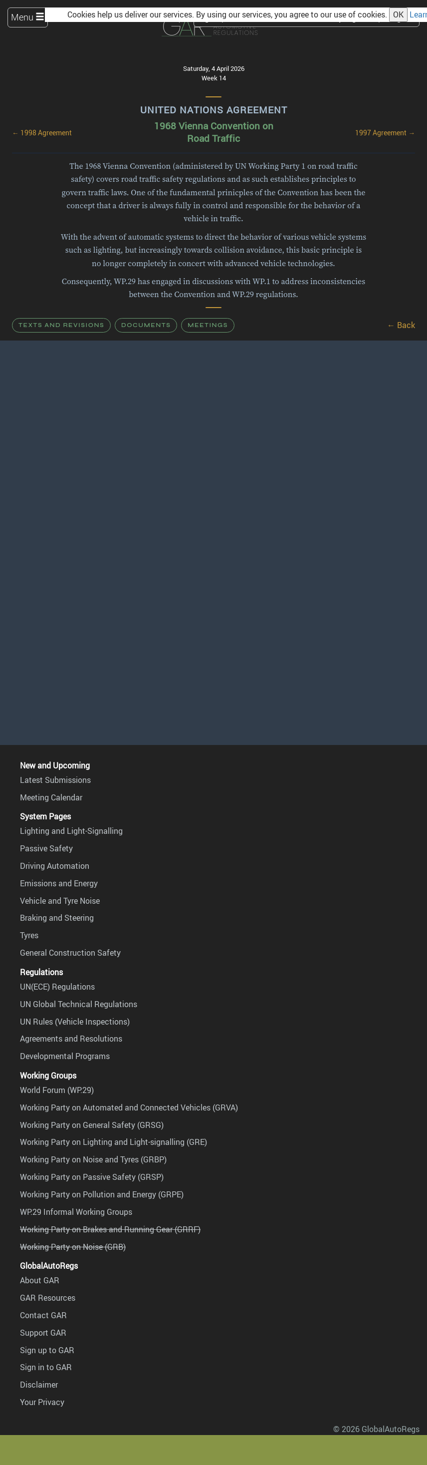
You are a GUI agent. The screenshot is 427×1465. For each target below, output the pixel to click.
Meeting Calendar (51, 797)
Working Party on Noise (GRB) (73, 1246)
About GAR (39, 1280)
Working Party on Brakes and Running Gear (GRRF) (110, 1229)
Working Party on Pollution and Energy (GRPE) (102, 1194)
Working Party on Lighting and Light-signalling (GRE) (113, 1141)
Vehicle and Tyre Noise (60, 900)
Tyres (29, 935)
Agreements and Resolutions (71, 1038)
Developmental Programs (65, 1056)
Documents (146, 325)
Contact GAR (43, 1315)
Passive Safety (46, 848)
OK (398, 14)
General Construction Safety (70, 952)
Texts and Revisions (61, 325)
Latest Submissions (55, 779)
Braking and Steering (57, 917)
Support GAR (43, 1332)
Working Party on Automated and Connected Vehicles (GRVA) (129, 1107)
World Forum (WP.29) (57, 1090)
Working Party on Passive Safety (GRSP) (92, 1176)
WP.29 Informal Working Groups (76, 1211)
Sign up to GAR (47, 1350)
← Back (401, 325)
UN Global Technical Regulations (78, 1004)
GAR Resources (47, 1297)
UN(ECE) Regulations (57, 986)
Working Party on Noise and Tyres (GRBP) (93, 1159)
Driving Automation (54, 865)
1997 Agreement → (385, 132)
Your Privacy (42, 1402)
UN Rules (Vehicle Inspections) (75, 1021)
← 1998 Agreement (42, 132)
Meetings (208, 325)
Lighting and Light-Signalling (71, 830)
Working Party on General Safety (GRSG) (92, 1124)
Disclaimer (39, 1384)
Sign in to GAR (46, 1367)
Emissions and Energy (59, 883)
